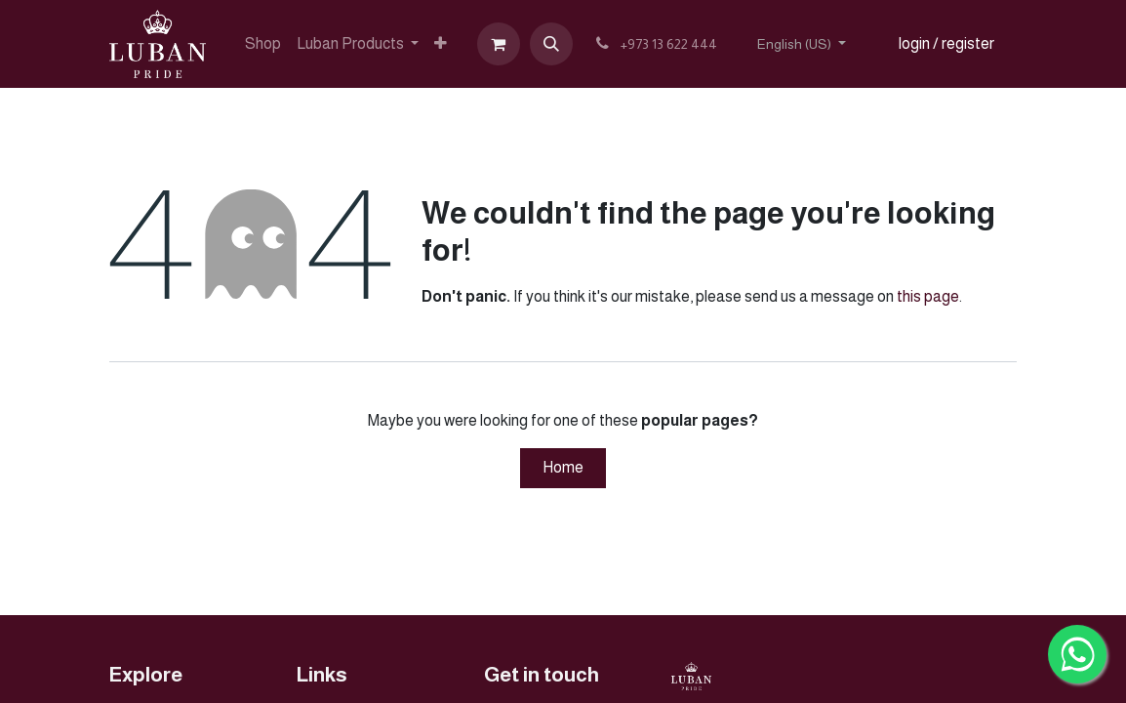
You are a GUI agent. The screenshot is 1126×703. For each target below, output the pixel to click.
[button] (551, 43)
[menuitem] (263, 43)
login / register (946, 43)
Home (563, 467)
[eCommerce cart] (498, 43)
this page (928, 296)
